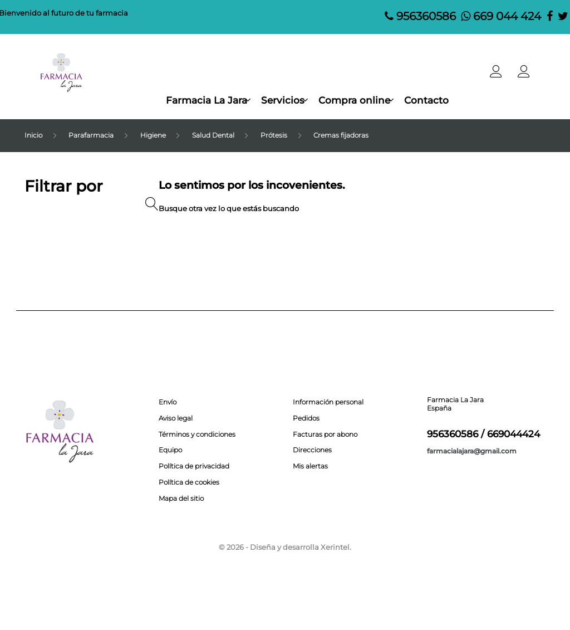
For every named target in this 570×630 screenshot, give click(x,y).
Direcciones (312, 450)
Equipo (170, 450)
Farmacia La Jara (196, 100)
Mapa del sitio (181, 498)
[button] (524, 74)
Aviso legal (176, 418)
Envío (167, 402)
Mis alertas (310, 466)
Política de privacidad (194, 466)
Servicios (279, 100)
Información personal (328, 402)
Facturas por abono (325, 434)
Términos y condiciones (197, 434)
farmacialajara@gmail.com (472, 451)
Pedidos (306, 418)
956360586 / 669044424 (483, 433)
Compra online (358, 100)
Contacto (436, 100)
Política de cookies (189, 482)
